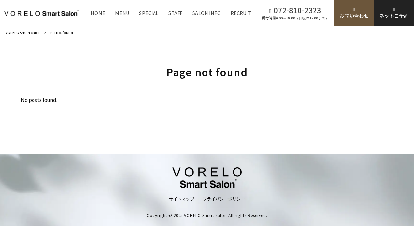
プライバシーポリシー (224, 199)
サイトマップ (181, 199)
